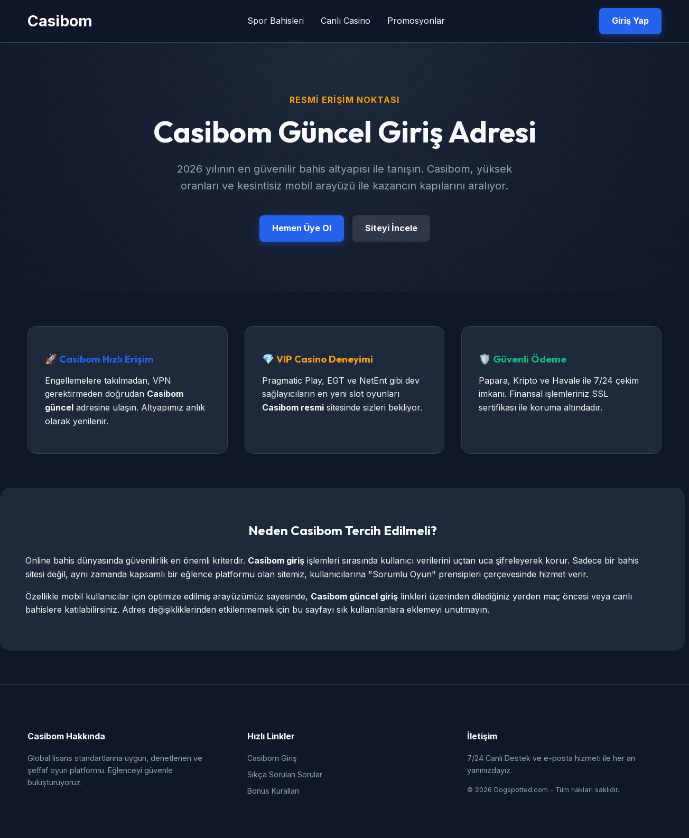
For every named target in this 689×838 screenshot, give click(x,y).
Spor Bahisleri (275, 20)
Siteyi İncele (391, 228)
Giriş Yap (630, 20)
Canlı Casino (345, 20)
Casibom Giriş (272, 758)
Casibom (59, 21)
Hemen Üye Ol (301, 228)
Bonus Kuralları (273, 790)
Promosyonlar (416, 20)
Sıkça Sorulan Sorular (284, 774)
